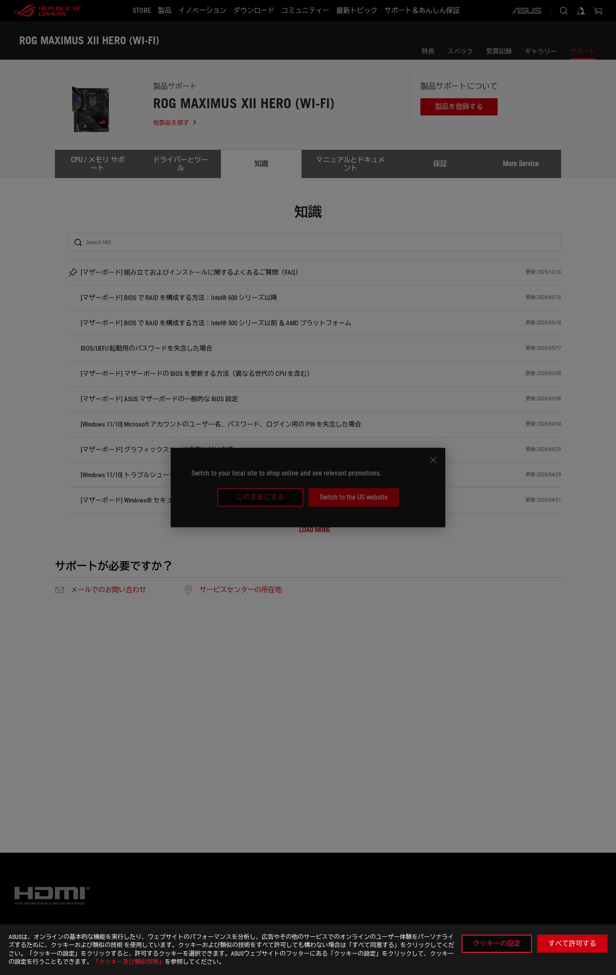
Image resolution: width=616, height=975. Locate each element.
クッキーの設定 (497, 943)
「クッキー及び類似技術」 (129, 961)
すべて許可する (572, 943)
